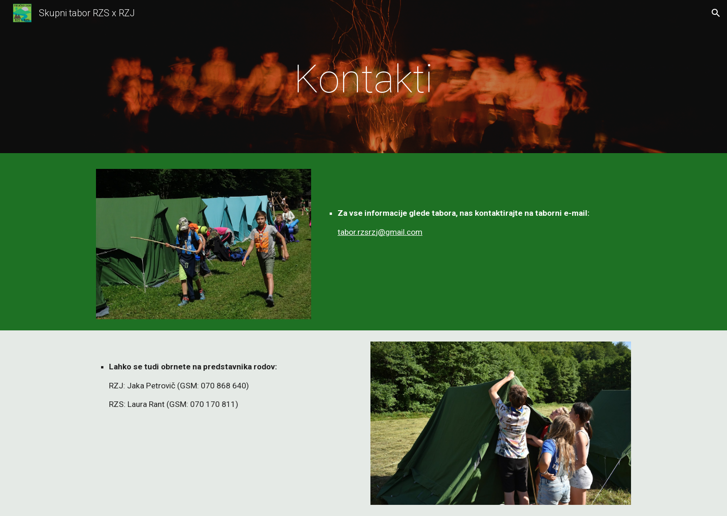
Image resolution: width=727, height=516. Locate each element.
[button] (716, 13)
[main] (363, 79)
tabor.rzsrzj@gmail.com (380, 232)
